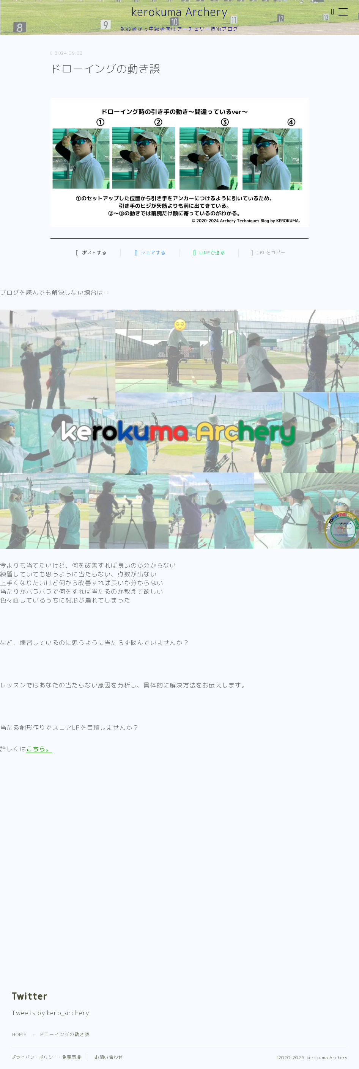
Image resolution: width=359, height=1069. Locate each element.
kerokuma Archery (179, 12)
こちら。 (39, 749)
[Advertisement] (179, 819)
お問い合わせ (109, 1057)
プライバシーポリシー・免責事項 (46, 1057)
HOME (19, 1034)
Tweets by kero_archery (50, 1013)
